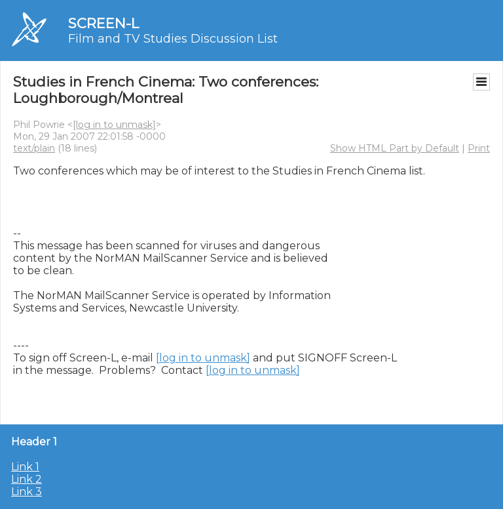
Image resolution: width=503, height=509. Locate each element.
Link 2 (26, 479)
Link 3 (26, 491)
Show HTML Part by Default (394, 148)
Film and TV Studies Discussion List (173, 38)
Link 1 (25, 466)
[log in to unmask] (114, 125)
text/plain (34, 148)
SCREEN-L (103, 23)
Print (479, 148)
